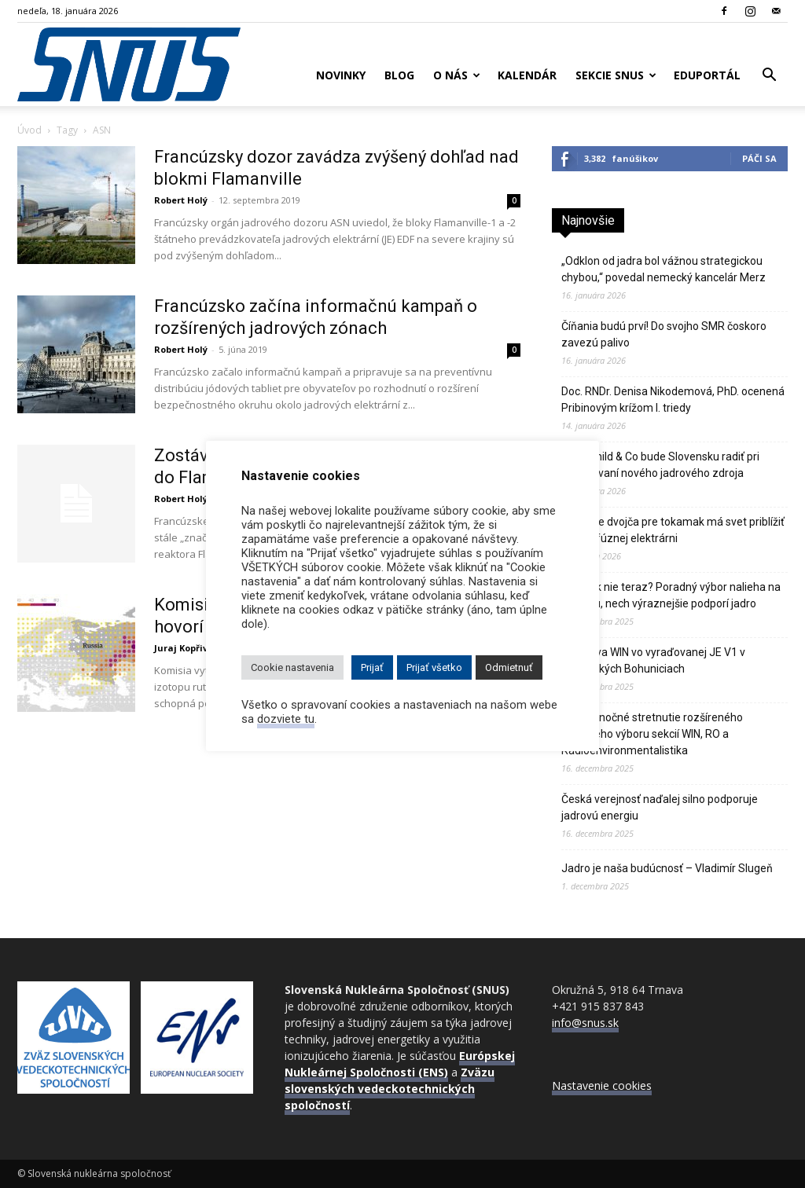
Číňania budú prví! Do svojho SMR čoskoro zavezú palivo (663, 334)
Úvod (29, 130)
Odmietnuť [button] (509, 667)
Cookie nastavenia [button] (292, 667)
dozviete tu (285, 719)
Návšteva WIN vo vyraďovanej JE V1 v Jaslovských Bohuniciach (653, 660)
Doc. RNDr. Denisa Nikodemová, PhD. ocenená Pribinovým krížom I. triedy (673, 399)
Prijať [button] (372, 667)
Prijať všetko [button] (434, 667)
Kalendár (527, 75)
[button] (769, 76)
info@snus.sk (585, 1022)
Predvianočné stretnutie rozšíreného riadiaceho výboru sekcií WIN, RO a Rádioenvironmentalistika (652, 734)
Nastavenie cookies (602, 1085)
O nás (456, 75)
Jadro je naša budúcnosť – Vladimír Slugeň (667, 868)
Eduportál (707, 75)
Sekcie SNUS (615, 75)
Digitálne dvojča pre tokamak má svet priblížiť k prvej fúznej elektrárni (673, 529)
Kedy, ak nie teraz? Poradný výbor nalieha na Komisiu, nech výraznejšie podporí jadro (671, 595)
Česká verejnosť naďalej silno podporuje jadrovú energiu (659, 807)
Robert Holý (181, 200)
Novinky (341, 75)
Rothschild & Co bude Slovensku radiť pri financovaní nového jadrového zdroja (660, 464)
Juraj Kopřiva (184, 648)
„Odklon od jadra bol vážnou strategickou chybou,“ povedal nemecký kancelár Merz (663, 269)
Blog (399, 75)
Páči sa (759, 158)
